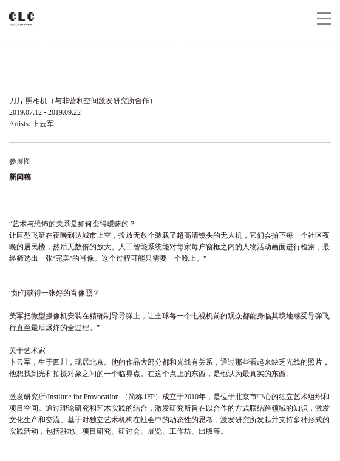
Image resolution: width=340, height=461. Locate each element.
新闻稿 (20, 177)
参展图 (20, 161)
